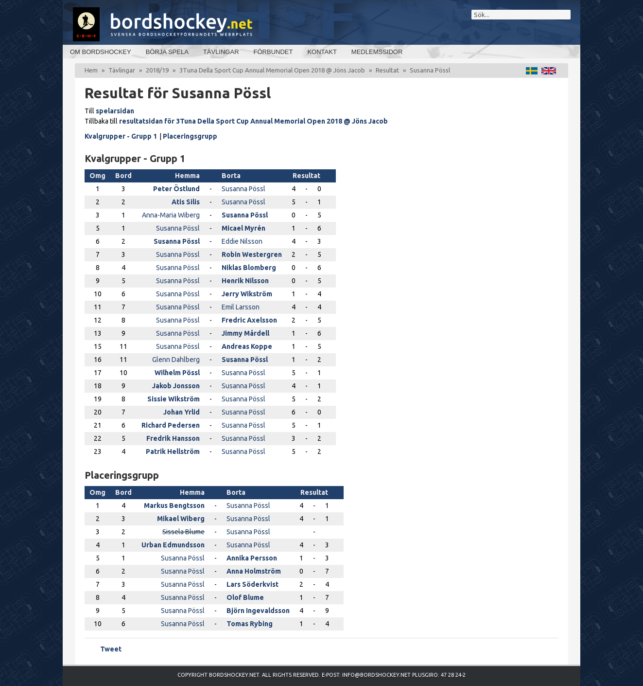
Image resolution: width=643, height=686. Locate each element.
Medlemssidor (376, 51)
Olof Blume (245, 597)
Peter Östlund (176, 189)
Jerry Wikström (247, 294)
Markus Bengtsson (174, 505)
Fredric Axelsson (249, 320)
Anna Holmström (253, 571)
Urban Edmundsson (173, 545)
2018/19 (157, 70)
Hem (91, 70)
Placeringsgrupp (190, 136)
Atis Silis (186, 202)
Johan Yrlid (181, 412)
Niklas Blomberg (249, 267)
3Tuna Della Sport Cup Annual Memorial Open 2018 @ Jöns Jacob (272, 70)
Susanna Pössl (243, 189)
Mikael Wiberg (181, 519)
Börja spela (167, 51)
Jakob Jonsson (176, 386)
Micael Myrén (243, 228)
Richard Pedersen (170, 425)
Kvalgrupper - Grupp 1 (121, 136)
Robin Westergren (252, 254)
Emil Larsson (241, 307)
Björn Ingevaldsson (258, 610)
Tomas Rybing (249, 624)
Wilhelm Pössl (177, 373)
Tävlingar (221, 51)
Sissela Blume (183, 532)
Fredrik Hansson (173, 438)
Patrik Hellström (173, 451)
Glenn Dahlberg (176, 359)
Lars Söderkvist (252, 584)
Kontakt (321, 51)
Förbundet (273, 51)
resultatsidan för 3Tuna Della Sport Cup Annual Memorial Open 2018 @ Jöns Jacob (253, 121)
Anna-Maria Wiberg (171, 215)
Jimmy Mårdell (245, 333)
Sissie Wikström (173, 399)
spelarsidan (115, 111)
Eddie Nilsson (242, 241)
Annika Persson (251, 558)
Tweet (111, 649)
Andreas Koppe (247, 346)
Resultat (387, 70)
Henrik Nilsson (245, 281)
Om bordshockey (100, 51)
